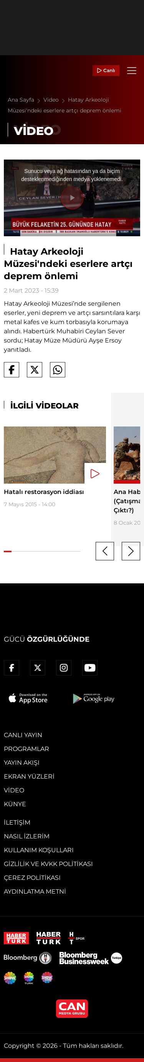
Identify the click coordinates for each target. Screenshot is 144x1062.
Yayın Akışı (22, 762)
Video (55, 99)
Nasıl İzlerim (27, 836)
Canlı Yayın (23, 735)
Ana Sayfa (25, 99)
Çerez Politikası (32, 877)
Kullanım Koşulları (39, 850)
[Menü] (131, 70)
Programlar (26, 748)
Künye (15, 804)
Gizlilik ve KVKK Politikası (48, 864)
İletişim (17, 822)
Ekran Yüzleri (29, 776)
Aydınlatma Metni (35, 891)
